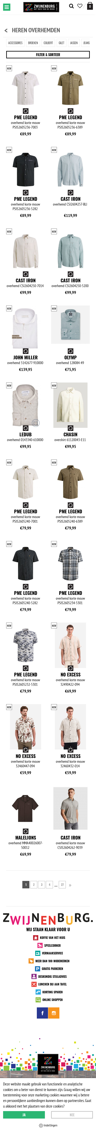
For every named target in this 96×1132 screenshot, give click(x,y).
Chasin (70, 434)
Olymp (70, 357)
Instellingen (48, 1125)
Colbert (48, 43)
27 (62, 884)
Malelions (25, 837)
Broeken (33, 43)
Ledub (25, 434)
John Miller (25, 357)
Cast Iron (70, 198)
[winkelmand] (90, 6)
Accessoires (15, 43)
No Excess (70, 674)
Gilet (61, 43)
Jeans (86, 43)
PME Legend (25, 117)
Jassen (74, 43)
